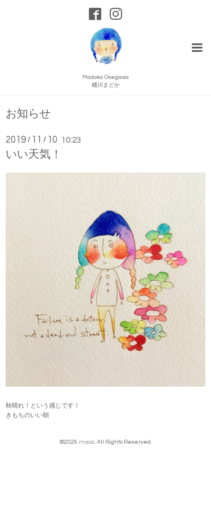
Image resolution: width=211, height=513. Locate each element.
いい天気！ (34, 154)
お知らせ (28, 114)
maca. (87, 442)
